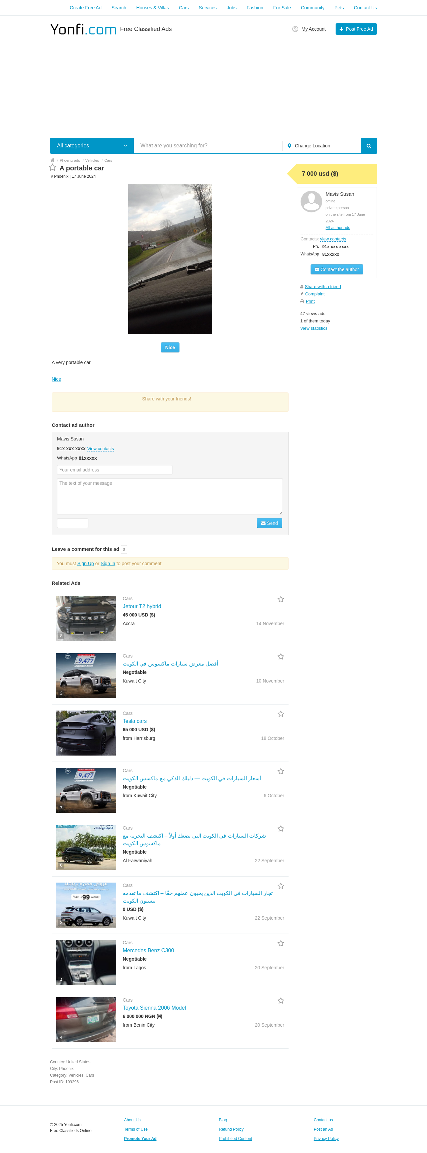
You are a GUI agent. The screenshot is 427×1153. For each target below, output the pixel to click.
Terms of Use (136, 1129)
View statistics (313, 328)
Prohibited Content (235, 1138)
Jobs (232, 7)
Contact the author (337, 269)
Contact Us (365, 7)
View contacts (100, 448)
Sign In (108, 563)
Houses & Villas (152, 7)
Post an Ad (323, 1129)
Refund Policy (231, 1129)
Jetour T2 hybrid (142, 606)
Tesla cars (135, 721)
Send (269, 523)
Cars (184, 7)
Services (208, 7)
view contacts (333, 238)
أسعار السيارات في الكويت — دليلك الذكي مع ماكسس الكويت (192, 778)
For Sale (282, 7)
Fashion (255, 7)
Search (118, 7)
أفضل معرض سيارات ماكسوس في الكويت (170, 664)
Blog (223, 1120)
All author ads (338, 227)
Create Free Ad (85, 7)
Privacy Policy (326, 1138)
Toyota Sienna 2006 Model (154, 1008)
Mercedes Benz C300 (148, 950)
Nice (170, 347)
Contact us (323, 1120)
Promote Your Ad (140, 1138)
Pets (339, 7)
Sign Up (85, 563)
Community (313, 7)
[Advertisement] (213, 82)
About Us (132, 1120)
